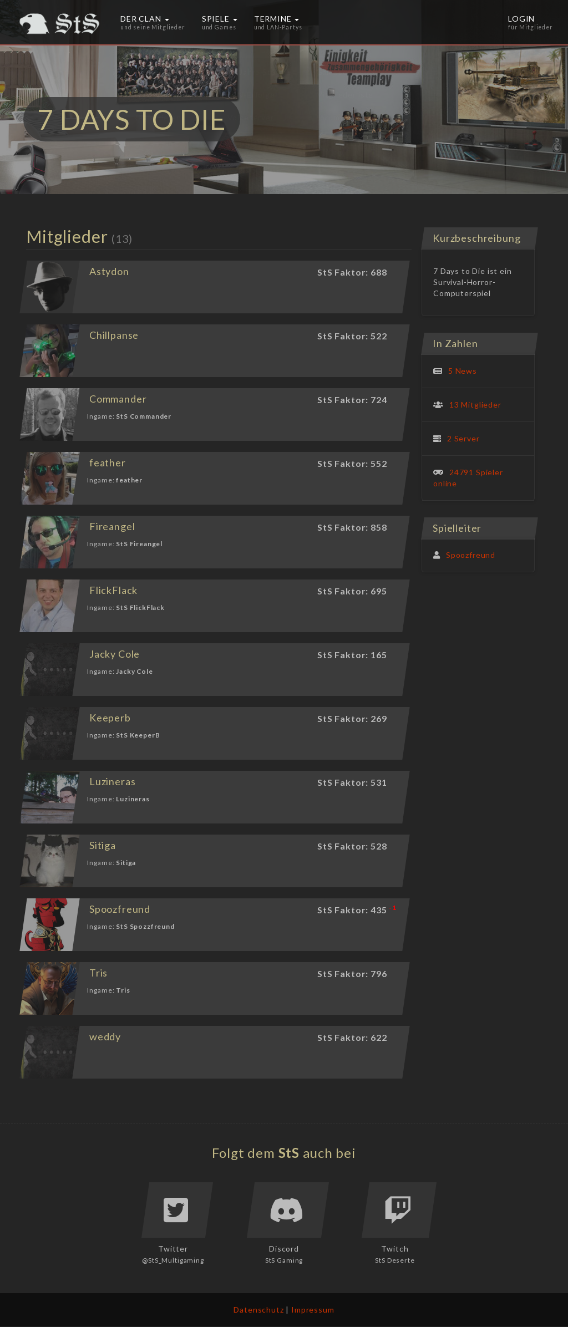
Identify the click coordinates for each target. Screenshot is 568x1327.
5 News (462, 370)
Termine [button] (278, 22)
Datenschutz (258, 1309)
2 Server (463, 438)
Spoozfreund (470, 555)
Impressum (312, 1309)
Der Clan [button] (152, 22)
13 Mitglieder (475, 404)
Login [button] (530, 22)
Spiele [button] (219, 22)
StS (289, 1153)
